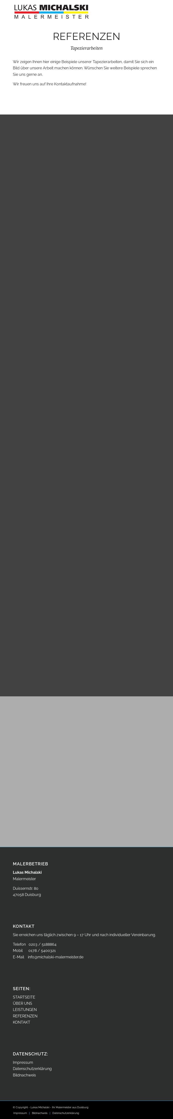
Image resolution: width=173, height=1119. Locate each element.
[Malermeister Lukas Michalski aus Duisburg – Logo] (72, 9)
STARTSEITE (24, 997)
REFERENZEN (25, 1016)
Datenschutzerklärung (32, 1068)
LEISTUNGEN (25, 1009)
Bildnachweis (24, 1075)
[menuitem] (20, 1113)
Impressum (23, 1062)
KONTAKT (21, 1022)
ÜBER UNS (22, 1003)
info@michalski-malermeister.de (55, 957)
